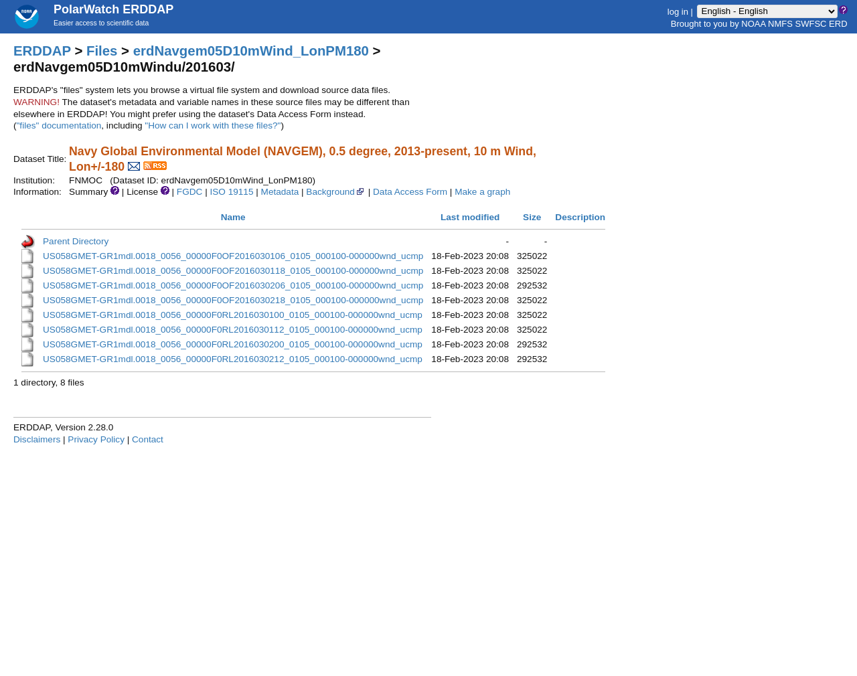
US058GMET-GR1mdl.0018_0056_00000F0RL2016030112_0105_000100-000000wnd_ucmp (232, 330)
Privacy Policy (96, 439)
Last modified (470, 217)
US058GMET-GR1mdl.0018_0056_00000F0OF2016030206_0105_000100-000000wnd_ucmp (233, 285)
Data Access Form (410, 192)
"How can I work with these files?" (213, 125)
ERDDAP (42, 51)
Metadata (280, 192)
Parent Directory (75, 241)
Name (233, 217)
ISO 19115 (231, 192)
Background (336, 192)
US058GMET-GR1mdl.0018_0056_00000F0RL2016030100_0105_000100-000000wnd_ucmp (232, 315)
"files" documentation (59, 125)
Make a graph (482, 192)
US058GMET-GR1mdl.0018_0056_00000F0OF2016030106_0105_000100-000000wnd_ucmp (233, 256)
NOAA (753, 24)
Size (532, 217)
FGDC (190, 192)
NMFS (780, 24)
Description (580, 217)
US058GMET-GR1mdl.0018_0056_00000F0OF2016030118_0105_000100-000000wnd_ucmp (233, 271)
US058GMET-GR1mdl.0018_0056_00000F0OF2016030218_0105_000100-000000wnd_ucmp (233, 300)
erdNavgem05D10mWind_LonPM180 (251, 51)
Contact (147, 439)
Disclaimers (36, 439)
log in (678, 11)
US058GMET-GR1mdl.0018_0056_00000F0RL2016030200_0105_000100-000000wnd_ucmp (232, 344)
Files (101, 51)
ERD (838, 24)
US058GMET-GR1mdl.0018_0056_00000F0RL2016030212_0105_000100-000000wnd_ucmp (232, 359)
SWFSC (811, 24)
